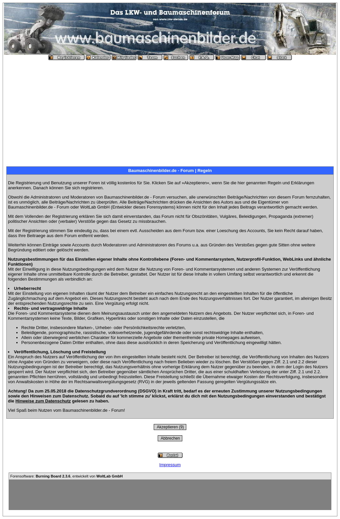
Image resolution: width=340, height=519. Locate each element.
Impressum (170, 464)
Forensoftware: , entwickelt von (66, 476)
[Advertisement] (170, 110)
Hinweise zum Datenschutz (43, 400)
